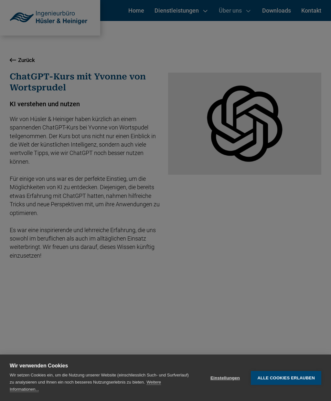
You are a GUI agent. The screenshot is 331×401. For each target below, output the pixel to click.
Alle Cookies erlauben (286, 377)
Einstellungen (225, 377)
